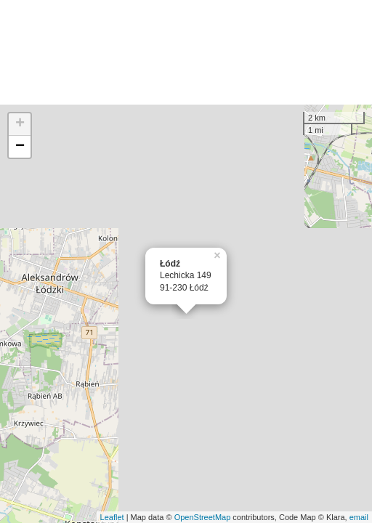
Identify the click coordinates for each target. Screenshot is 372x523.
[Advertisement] (186, 52)
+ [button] (20, 124)
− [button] (20, 147)
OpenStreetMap (202, 517)
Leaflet (112, 517)
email (358, 517)
